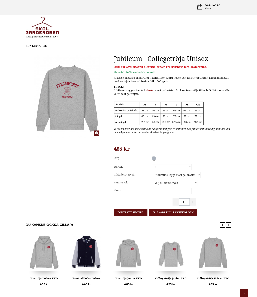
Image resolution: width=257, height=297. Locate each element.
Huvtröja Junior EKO (128, 278)
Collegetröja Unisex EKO (213, 278)
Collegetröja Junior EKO (170, 278)
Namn (117, 190)
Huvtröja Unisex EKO (44, 278)
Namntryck (121, 182)
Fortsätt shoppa (130, 212)
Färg (117, 157)
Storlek (118, 166)
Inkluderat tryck (125, 174)
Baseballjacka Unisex (86, 278)
